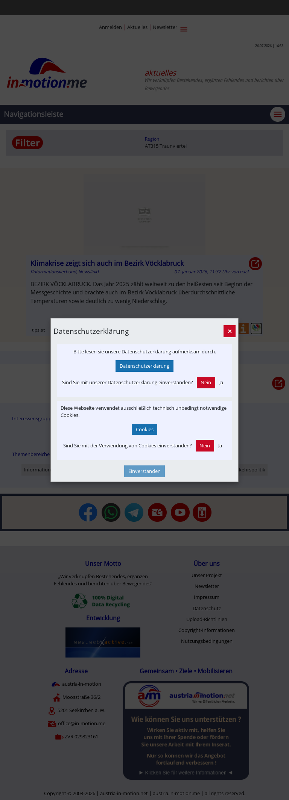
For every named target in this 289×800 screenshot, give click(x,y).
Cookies (145, 429)
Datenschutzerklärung (144, 365)
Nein (206, 382)
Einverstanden (144, 471)
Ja (221, 382)
